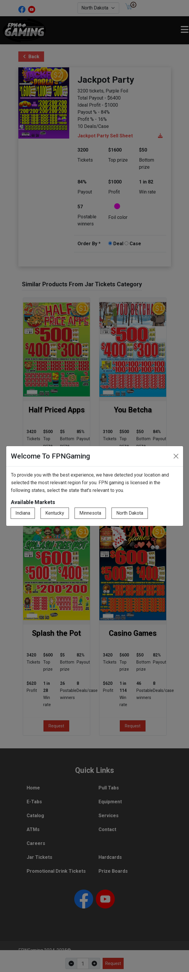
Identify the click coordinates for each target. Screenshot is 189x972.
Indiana (22, 513)
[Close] (176, 456)
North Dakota (129, 513)
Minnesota (90, 513)
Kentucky (54, 513)
